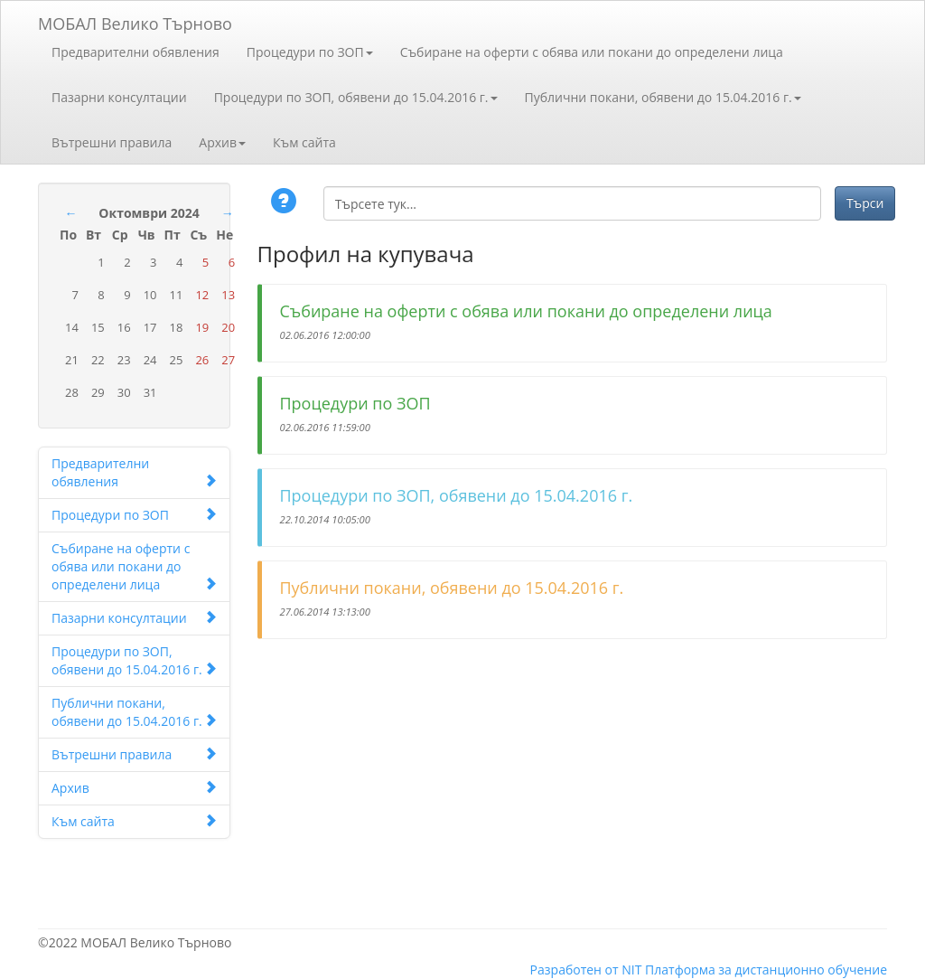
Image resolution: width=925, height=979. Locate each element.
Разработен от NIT (586, 969)
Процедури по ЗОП (310, 52)
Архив (222, 142)
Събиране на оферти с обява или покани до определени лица (591, 52)
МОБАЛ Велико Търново (135, 20)
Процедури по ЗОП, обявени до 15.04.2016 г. (356, 97)
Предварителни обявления (135, 52)
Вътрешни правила (111, 142)
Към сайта (304, 142)
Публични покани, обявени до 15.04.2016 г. (663, 97)
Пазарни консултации (119, 97)
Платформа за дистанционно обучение (766, 969)
